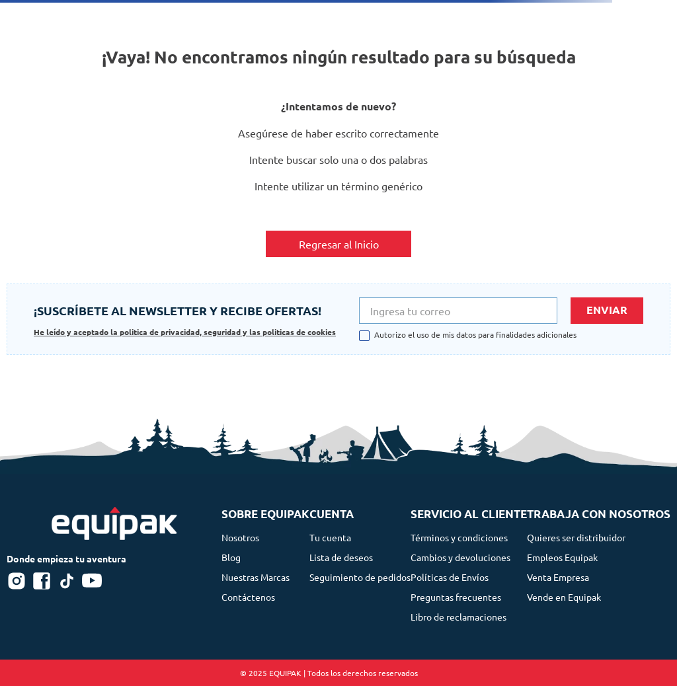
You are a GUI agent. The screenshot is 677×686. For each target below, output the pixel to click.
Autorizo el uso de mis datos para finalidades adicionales (475, 335)
